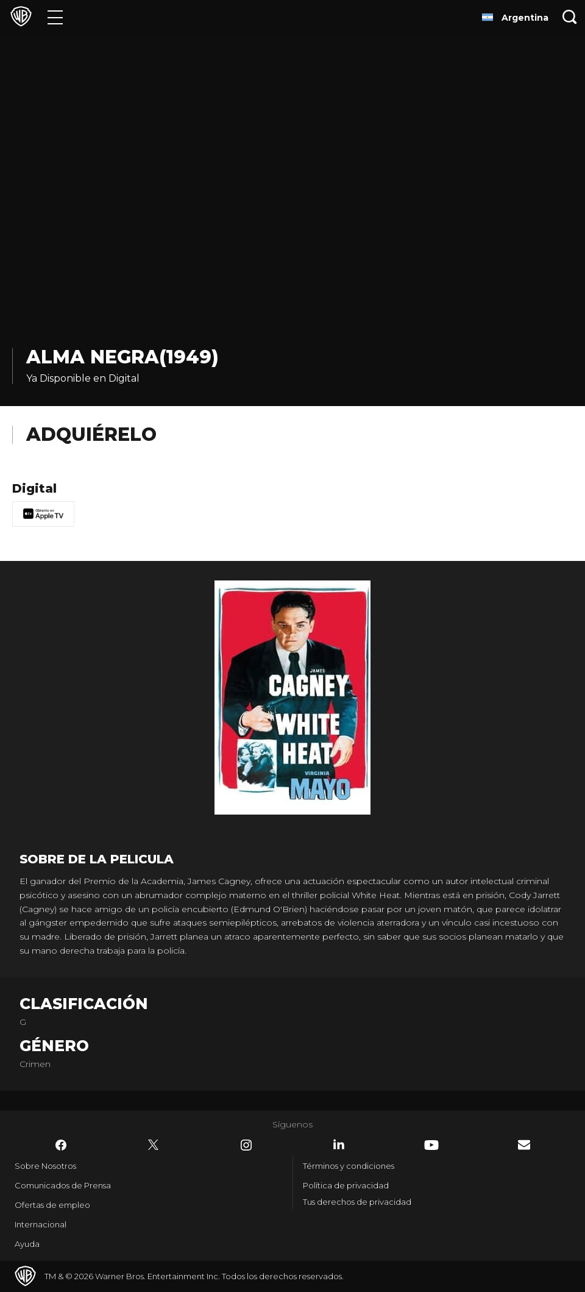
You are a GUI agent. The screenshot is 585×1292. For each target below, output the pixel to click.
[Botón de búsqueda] (570, 17)
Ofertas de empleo (52, 1205)
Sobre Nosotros (45, 1166)
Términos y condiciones (348, 1166)
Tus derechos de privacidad (357, 1202)
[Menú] (55, 17)
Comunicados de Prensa (63, 1185)
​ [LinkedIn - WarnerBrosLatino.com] (339, 1144)
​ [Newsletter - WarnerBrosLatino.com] (524, 1145)
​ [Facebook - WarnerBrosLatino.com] (61, 1145)
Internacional (40, 1224)
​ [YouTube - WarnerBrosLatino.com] (431, 1145)
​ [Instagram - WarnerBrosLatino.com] (246, 1145)
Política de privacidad (346, 1185)
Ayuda (27, 1244)
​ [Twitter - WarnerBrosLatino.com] (153, 1145)
